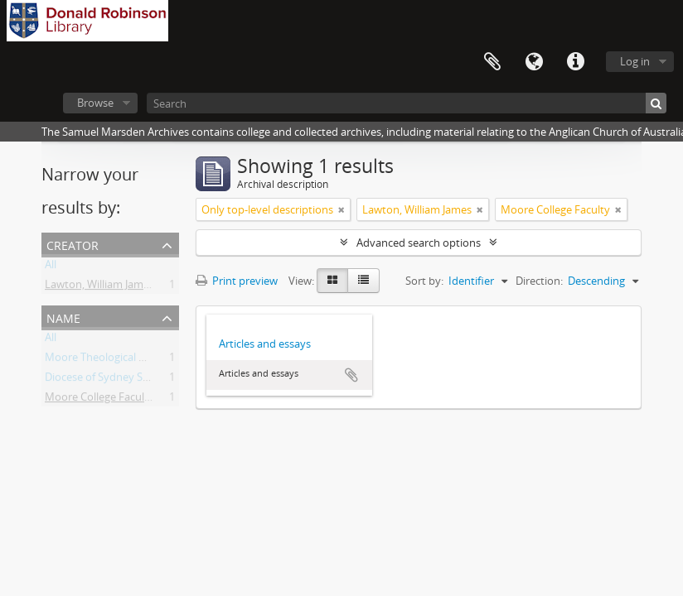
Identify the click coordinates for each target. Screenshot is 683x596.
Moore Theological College (109, 360)
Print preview (237, 280)
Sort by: (424, 280)
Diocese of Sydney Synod (106, 379)
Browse (95, 102)
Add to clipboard (351, 375)
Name (63, 316)
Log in (635, 61)
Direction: (539, 280)
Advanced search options (418, 242)
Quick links (575, 62)
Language (534, 62)
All (50, 267)
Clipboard (492, 62)
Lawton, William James (99, 287)
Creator (72, 244)
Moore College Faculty (99, 399)
